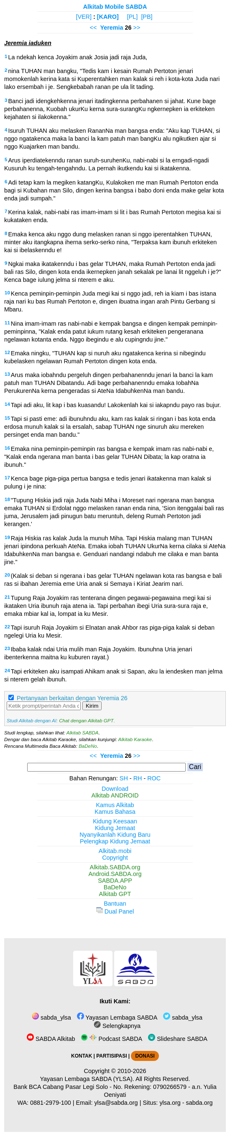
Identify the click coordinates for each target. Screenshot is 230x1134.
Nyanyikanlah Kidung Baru (115, 834)
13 (7, 374)
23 (7, 648)
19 (7, 537)
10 (7, 292)
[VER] (84, 16)
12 (7, 352)
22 (7, 626)
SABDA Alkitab (51, 1038)
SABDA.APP (115, 880)
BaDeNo (88, 746)
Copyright (115, 857)
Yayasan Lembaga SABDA (117, 1017)
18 (7, 499)
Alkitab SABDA (82, 732)
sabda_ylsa (51, 1017)
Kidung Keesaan (115, 821)
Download (115, 788)
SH (124, 778)
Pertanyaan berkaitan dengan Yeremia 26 (72, 698)
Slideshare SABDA (177, 1038)
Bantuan (115, 903)
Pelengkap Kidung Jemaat (115, 841)
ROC (154, 778)
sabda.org (199, 1102)
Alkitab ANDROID (115, 795)
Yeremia (111, 27)
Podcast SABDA (111, 1038)
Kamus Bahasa (115, 811)
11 (7, 322)
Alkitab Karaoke (135, 739)
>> (137, 27)
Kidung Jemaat (115, 828)
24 (7, 670)
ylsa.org (169, 1102)
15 (7, 417)
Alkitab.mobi (115, 851)
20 (7, 574)
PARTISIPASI (111, 1056)
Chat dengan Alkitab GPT (86, 720)
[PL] (132, 16)
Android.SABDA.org (114, 874)
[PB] (146, 16)
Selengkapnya (117, 1026)
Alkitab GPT (115, 894)
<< (93, 27)
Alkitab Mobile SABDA (115, 6)
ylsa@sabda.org (116, 1102)
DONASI (144, 1056)
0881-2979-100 (50, 1102)
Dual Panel (115, 911)
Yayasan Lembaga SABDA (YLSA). (87, 1079)
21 (7, 597)
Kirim (92, 706)
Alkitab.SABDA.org (115, 867)
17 (7, 477)
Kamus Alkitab (115, 805)
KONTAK (81, 1056)
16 (7, 448)
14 (7, 404)
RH (137, 778)
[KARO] (108, 16)
